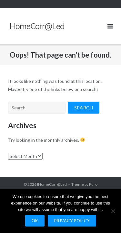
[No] (113, 211)
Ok (35, 220)
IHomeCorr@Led (52, 184)
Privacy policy (72, 220)
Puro (93, 184)
